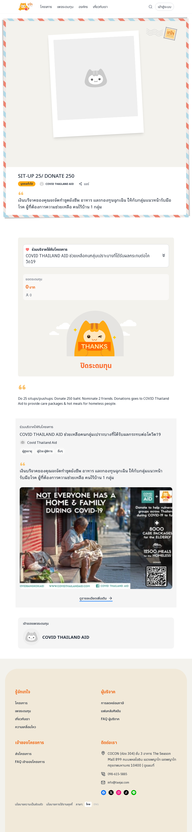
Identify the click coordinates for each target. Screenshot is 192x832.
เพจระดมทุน (23, 711)
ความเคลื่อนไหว (25, 727)
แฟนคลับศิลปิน (111, 711)
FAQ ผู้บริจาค (110, 719)
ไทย (88, 804)
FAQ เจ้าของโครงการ (30, 762)
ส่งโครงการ (23, 754)
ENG (96, 804)
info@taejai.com (118, 782)
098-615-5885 (117, 774)
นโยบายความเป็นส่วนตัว (29, 804)
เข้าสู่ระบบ (164, 7)
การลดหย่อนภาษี (112, 703)
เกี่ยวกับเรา (22, 719)
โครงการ (21, 703)
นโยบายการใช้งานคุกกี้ (59, 804)
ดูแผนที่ (149, 765)
